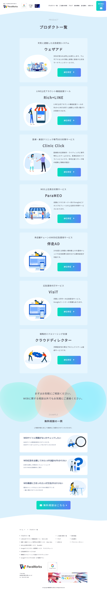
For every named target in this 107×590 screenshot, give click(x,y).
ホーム (21, 529)
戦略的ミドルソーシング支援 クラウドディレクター (35, 554)
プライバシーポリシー (77, 542)
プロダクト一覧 (53, 5)
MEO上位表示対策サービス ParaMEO (31, 545)
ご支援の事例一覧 (62, 536)
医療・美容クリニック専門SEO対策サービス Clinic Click (36, 542)
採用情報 (76, 5)
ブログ (71, 5)
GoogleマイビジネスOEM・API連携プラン (32, 558)
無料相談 (73, 536)
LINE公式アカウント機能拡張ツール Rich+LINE (34, 539)
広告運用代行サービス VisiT (28, 551)
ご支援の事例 (63, 5)
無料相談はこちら (101, 6)
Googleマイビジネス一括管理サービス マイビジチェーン (37, 548)
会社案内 (83, 5)
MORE (69, 72)
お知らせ (90, 5)
